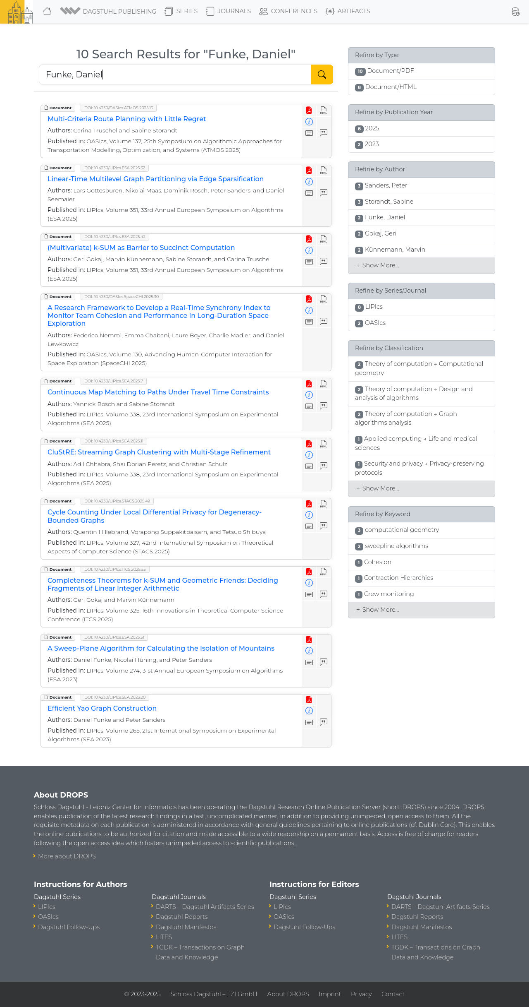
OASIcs (48, 916)
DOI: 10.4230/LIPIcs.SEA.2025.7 (113, 381)
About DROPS (288, 994)
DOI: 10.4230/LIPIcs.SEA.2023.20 (114, 697)
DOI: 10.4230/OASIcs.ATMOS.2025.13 (118, 108)
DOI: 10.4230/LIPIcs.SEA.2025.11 (113, 441)
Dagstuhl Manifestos (186, 927)
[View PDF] (309, 110)
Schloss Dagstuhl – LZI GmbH (213, 994)
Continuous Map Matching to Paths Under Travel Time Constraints (158, 392)
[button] (109, 11)
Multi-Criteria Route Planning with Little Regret (127, 119)
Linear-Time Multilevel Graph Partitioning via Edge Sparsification (156, 179)
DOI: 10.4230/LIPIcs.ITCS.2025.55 (115, 569)
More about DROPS (67, 856)
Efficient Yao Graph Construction (102, 708)
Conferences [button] (288, 11)
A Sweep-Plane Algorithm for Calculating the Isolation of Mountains (161, 648)
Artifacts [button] (348, 11)
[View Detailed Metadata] (309, 122)
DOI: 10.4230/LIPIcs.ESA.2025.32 (114, 168)
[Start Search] (322, 74)
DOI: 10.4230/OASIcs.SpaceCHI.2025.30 (121, 296)
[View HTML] (324, 110)
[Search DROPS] (175, 74)
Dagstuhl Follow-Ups (69, 927)
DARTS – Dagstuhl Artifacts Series (205, 907)
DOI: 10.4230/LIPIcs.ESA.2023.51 (114, 637)
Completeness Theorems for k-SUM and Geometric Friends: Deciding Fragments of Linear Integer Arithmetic (163, 584)
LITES (164, 937)
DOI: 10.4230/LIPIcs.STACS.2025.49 (117, 501)
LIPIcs (46, 907)
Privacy (361, 994)
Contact (393, 994)
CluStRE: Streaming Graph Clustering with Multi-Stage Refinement (159, 452)
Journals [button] (228, 11)
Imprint (330, 994)
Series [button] (181, 11)
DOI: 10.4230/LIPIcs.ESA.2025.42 (114, 236)
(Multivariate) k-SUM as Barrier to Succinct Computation (141, 248)
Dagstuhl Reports (182, 916)
